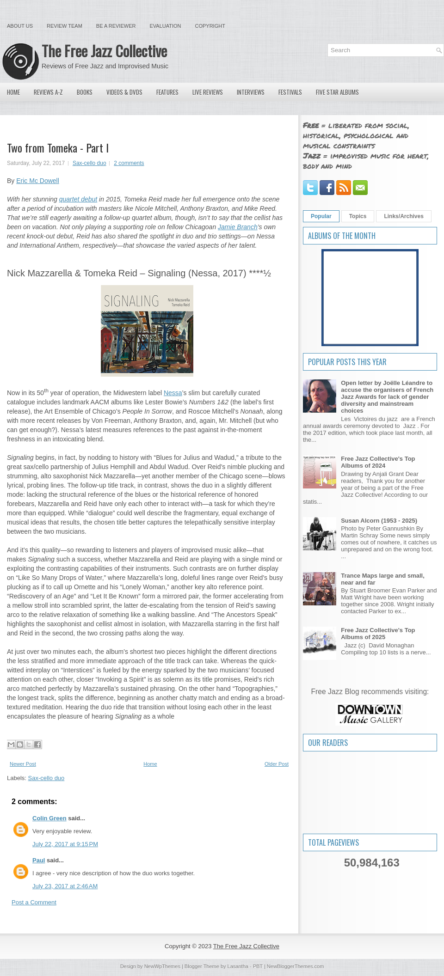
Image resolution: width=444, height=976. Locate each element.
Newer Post (23, 764)
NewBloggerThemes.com (295, 966)
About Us (20, 26)
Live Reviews (207, 92)
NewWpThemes (162, 966)
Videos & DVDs (124, 92)
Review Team (64, 26)
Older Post (277, 764)
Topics (358, 216)
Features (167, 92)
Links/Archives (403, 216)
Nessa (173, 392)
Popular (321, 216)
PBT (258, 966)
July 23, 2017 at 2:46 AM (65, 886)
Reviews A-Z (48, 92)
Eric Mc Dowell (37, 180)
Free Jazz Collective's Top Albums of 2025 (378, 633)
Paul (38, 860)
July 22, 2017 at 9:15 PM (65, 844)
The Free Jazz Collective (104, 50)
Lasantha (238, 966)
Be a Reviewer (116, 26)
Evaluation (165, 26)
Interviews (251, 92)
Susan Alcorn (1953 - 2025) (379, 520)
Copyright (210, 26)
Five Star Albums (337, 92)
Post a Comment (34, 902)
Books (84, 92)
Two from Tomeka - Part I (58, 147)
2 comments (129, 163)
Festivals (290, 92)
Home (13, 92)
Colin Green (49, 818)
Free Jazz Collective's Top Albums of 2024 (378, 462)
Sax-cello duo (89, 163)
